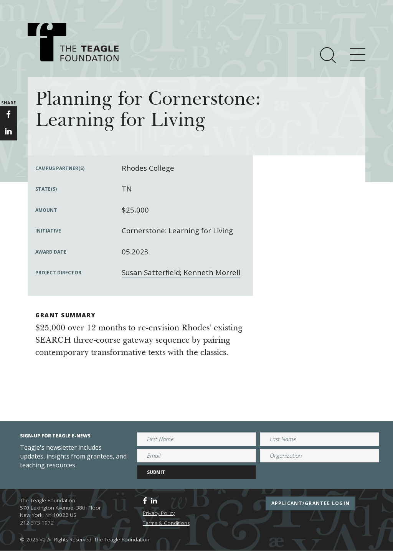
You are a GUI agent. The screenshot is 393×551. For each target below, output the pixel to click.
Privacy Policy (159, 513)
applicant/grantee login (310, 503)
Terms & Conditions (166, 523)
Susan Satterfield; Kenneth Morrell (181, 272)
